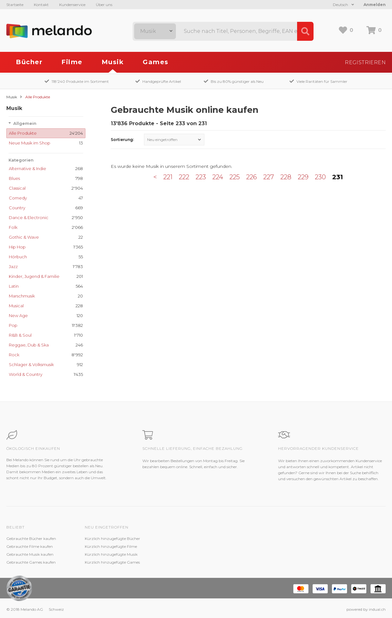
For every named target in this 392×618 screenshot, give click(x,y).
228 (285, 177)
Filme (72, 62)
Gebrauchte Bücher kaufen (31, 538)
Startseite (14, 4)
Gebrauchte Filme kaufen (29, 546)
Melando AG (252, 538)
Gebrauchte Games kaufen (31, 562)
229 (303, 177)
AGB (245, 554)
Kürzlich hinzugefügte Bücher (112, 538)
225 (234, 177)
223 (201, 177)
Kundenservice (72, 4)
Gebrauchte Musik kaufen (29, 554)
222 (184, 177)
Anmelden (375, 4)
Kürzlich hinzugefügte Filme (111, 546)
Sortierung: (122, 139)
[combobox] (155, 31)
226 (251, 177)
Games (156, 62)
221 (167, 177)
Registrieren (365, 62)
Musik (113, 62)
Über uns (104, 4)
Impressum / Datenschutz (265, 562)
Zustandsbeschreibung (184, 546)
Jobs (245, 546)
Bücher (29, 62)
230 (320, 177)
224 (217, 177)
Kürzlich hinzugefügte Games (112, 562)
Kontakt (41, 4)
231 (337, 177)
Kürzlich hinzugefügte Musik (111, 554)
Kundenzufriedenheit (182, 554)
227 (268, 177)
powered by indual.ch (366, 609)
